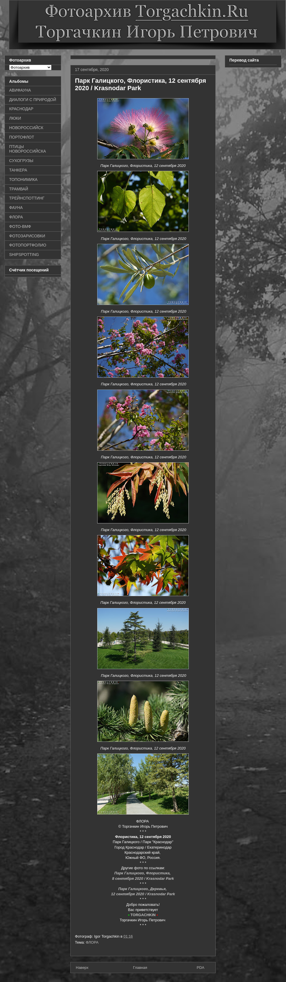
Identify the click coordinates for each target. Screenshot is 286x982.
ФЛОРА (92, 942)
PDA (200, 967)
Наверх (82, 967)
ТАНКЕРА (18, 170)
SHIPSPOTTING (24, 254)
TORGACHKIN (143, 915)
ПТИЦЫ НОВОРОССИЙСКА (27, 149)
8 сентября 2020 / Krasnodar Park (143, 878)
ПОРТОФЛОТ (21, 137)
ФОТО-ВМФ (20, 226)
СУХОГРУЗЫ (21, 160)
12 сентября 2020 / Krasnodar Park (143, 894)
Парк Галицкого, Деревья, (143, 889)
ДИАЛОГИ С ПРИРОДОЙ (32, 99)
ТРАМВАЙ (18, 189)
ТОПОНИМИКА (23, 179)
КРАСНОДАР (21, 109)
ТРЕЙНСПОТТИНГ (26, 198)
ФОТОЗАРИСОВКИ (27, 236)
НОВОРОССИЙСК (26, 127)
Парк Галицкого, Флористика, (143, 873)
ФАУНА (16, 207)
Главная (140, 967)
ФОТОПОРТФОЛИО (27, 245)
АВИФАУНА (20, 90)
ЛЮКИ (15, 118)
